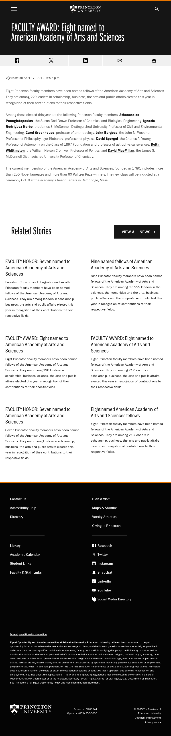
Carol (40, 132)
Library (15, 545)
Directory (16, 516)
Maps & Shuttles (104, 507)
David (107, 138)
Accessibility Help (23, 507)
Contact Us (18, 499)
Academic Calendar (25, 554)
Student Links (20, 563)
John (106, 132)
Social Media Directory (114, 599)
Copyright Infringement (148, 717)
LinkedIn (104, 581)
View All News (136, 231)
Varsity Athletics (104, 516)
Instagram (105, 563)
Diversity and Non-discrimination (28, 634)
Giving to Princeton (106, 525)
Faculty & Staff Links (26, 572)
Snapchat (105, 572)
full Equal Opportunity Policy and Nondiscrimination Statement (64, 682)
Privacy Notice (153, 722)
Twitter (103, 554)
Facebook (105, 545)
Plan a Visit (101, 499)
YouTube (104, 590)
